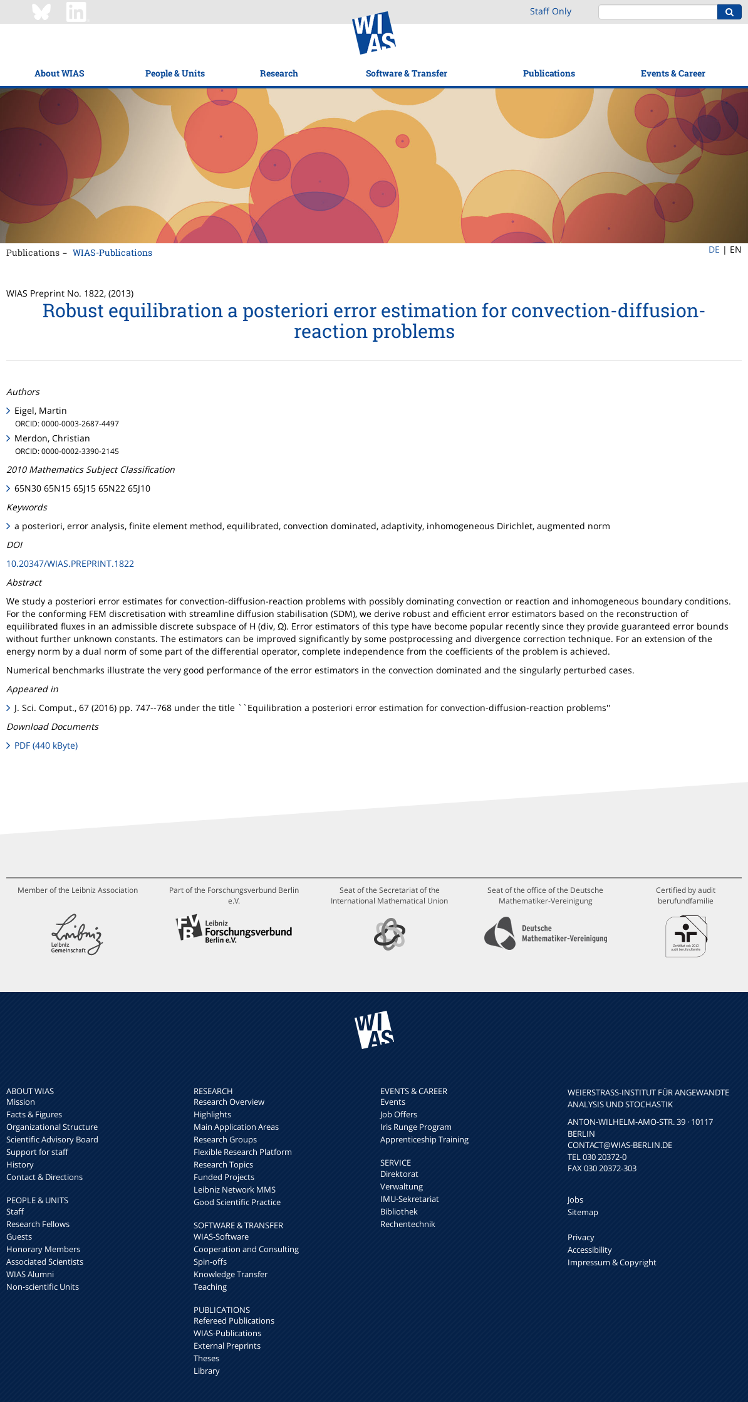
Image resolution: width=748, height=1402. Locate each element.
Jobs (575, 1199)
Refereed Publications (234, 1320)
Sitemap (583, 1212)
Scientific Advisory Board (52, 1139)
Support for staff (37, 1151)
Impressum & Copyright (612, 1262)
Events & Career (673, 73)
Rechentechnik (407, 1224)
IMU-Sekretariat (409, 1198)
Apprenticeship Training (424, 1139)
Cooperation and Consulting (246, 1249)
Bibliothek (399, 1211)
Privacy (581, 1237)
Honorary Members (43, 1249)
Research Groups (225, 1139)
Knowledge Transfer (231, 1274)
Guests (19, 1236)
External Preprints (227, 1345)
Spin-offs (210, 1261)
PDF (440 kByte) (46, 745)
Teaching (210, 1286)
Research (279, 73)
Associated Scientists (44, 1261)
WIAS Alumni (30, 1274)
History (20, 1164)
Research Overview (229, 1101)
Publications (549, 73)
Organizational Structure (52, 1126)
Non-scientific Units (42, 1286)
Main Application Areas (236, 1126)
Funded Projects (224, 1177)
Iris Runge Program (416, 1126)
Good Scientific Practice (237, 1202)
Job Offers (398, 1114)
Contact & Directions (44, 1177)
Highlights (212, 1114)
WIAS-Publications (112, 252)
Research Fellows (38, 1224)
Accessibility (590, 1249)
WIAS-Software (221, 1236)
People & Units (175, 73)
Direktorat (399, 1173)
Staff (15, 1211)
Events (392, 1101)
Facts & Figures (34, 1114)
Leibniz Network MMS (235, 1189)
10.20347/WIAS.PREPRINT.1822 (70, 563)
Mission (20, 1101)
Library (207, 1370)
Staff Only (550, 11)
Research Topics (223, 1164)
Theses (206, 1358)
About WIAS (59, 73)
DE (714, 249)
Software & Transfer (406, 73)
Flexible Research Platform (243, 1151)
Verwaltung (401, 1186)
